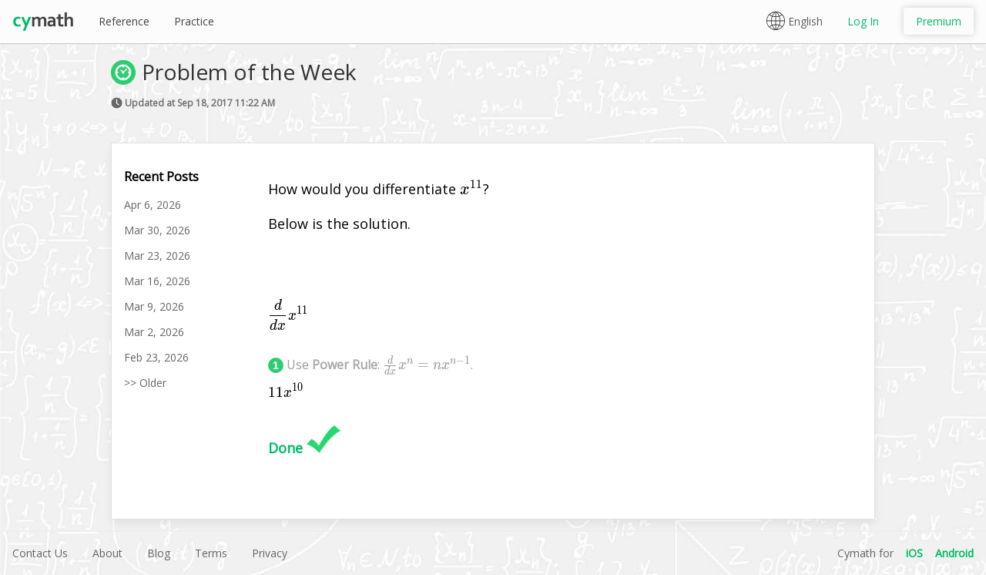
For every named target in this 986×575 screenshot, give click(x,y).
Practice (194, 21)
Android (954, 553)
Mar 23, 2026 (157, 255)
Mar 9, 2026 (154, 306)
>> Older (145, 382)
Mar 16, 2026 (157, 281)
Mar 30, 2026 (157, 230)
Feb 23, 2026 (156, 357)
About (107, 553)
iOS (914, 553)
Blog (158, 553)
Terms (211, 553)
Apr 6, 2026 (152, 204)
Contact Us (40, 553)
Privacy (269, 553)
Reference (124, 21)
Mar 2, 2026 (154, 331)
